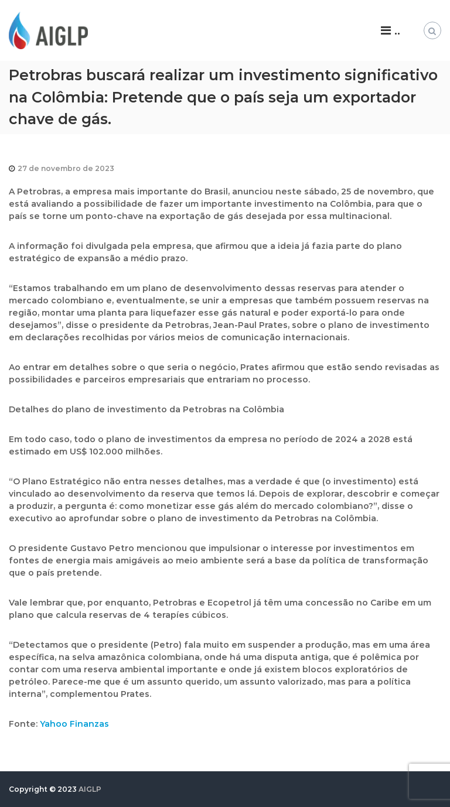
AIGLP (90, 789)
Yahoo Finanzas (74, 724)
